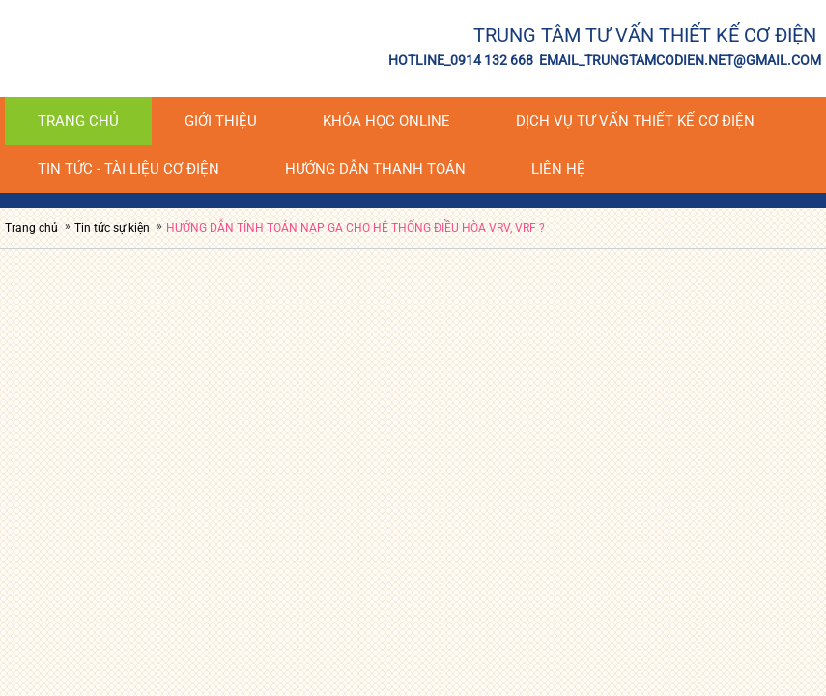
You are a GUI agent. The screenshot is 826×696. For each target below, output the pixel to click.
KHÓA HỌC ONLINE (386, 121)
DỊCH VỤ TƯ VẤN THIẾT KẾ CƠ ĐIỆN (635, 121)
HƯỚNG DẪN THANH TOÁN (375, 169)
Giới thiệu (221, 121)
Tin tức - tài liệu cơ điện (128, 169)
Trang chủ (78, 121)
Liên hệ (558, 169)
